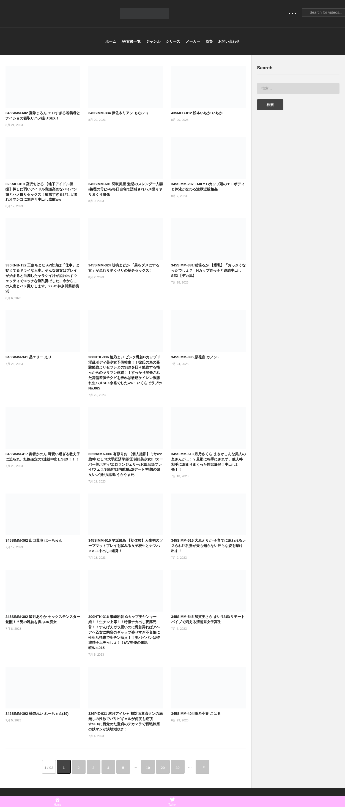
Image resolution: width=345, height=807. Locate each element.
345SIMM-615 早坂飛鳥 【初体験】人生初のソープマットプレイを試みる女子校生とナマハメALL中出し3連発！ (125, 545)
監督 (209, 41)
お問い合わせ (229, 41)
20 (163, 768)
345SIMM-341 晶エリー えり (28, 357)
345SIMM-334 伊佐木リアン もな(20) (118, 113)
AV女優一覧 (131, 41)
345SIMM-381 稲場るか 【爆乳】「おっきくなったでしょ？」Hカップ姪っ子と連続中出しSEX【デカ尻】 (208, 270)
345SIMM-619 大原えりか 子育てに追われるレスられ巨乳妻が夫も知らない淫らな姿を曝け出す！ (208, 545)
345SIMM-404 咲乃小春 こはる (196, 713)
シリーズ (173, 41)
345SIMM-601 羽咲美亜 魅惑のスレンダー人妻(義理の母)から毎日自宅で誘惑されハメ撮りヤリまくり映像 (125, 189)
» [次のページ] (202, 767)
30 (177, 768)
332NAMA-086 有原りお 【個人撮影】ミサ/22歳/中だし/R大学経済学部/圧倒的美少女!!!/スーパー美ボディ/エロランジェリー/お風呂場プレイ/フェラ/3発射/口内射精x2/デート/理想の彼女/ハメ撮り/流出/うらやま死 (125, 464)
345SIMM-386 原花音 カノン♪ (195, 357)
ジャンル (153, 41)
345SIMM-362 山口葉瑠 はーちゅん (34, 540)
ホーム (110, 41)
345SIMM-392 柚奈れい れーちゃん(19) (37, 713)
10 (148, 768)
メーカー (193, 41)
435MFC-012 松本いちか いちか (197, 113)
